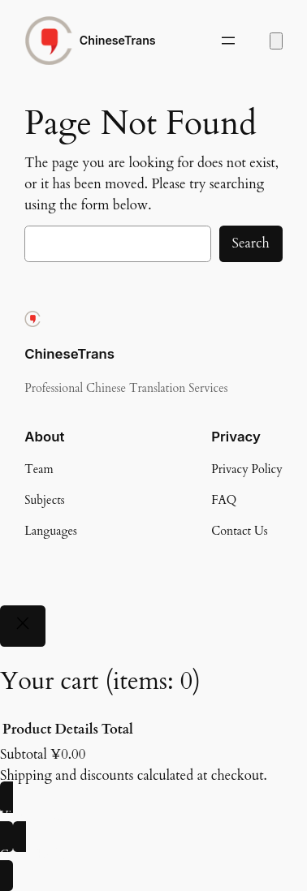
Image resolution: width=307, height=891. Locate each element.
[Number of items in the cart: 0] (276, 41)
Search (251, 243)
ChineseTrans (118, 40)
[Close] (22, 626)
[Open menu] (228, 40)
